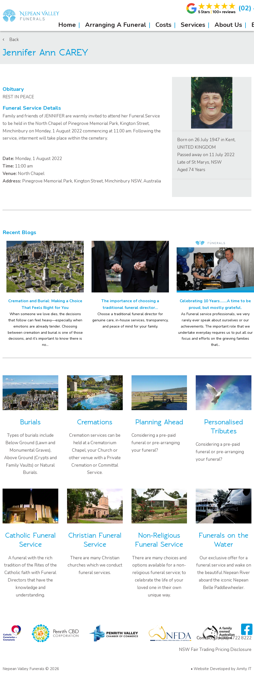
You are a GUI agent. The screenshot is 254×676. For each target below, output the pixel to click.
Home (67, 25)
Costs (163, 25)
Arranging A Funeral (115, 25)
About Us (228, 25)
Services (193, 25)
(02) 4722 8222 (236, 638)
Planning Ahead (159, 422)
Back (11, 40)
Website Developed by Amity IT (222, 668)
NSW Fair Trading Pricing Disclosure (215, 650)
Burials (30, 422)
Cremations (94, 422)
